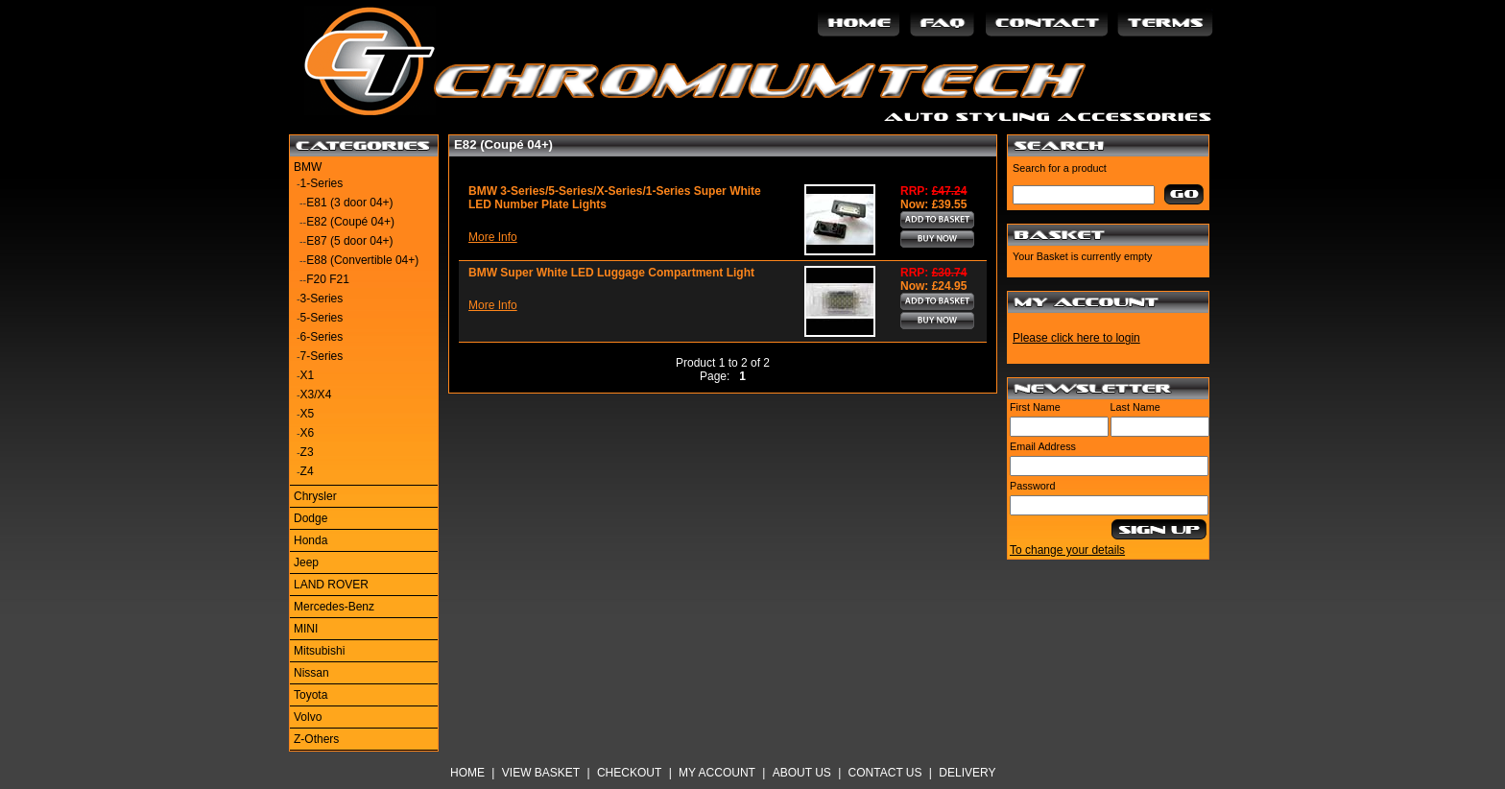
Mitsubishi (319, 651)
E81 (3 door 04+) (349, 202)
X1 (307, 375)
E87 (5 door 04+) (349, 241)
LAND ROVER (331, 584)
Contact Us (885, 772)
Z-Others (316, 739)
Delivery (967, 772)
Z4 (307, 471)
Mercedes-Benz (334, 606)
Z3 (307, 452)
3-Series (322, 298)
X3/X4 (316, 394)
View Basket (541, 772)
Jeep (306, 562)
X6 (307, 433)
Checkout (629, 772)
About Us (802, 772)
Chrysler (315, 496)
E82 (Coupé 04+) (350, 221)
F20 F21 (327, 279)
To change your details (1067, 550)
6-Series (322, 337)
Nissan (311, 673)
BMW (308, 167)
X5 (307, 413)
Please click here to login (1076, 338)
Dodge (310, 518)
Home (467, 772)
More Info (492, 237)
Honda (310, 540)
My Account (717, 772)
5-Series (322, 317)
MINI (306, 628)
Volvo (308, 717)
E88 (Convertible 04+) (362, 260)
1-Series (322, 183)
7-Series (322, 356)
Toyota (310, 695)
